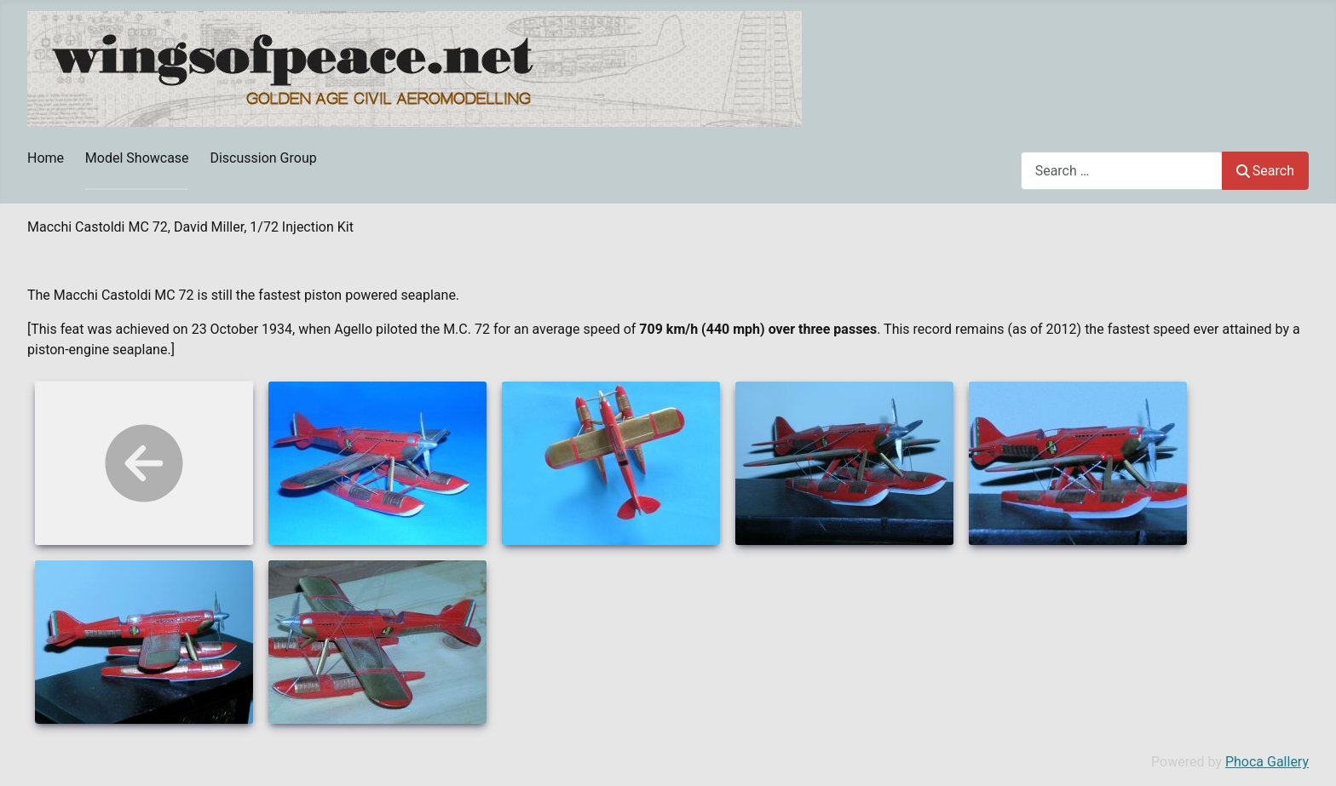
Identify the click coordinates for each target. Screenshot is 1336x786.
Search (1265, 171)
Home (45, 158)
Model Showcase (137, 158)
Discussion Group (263, 158)
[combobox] (1122, 171)
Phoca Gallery (1267, 762)
